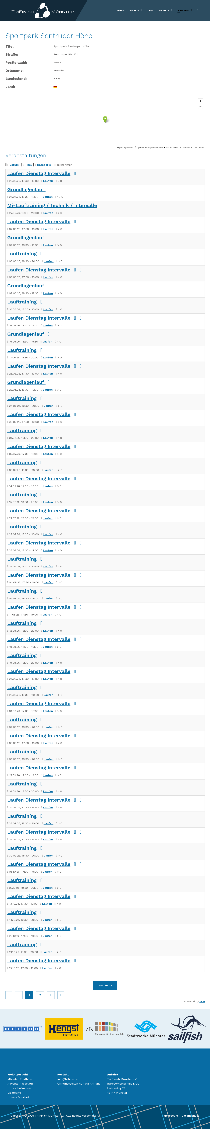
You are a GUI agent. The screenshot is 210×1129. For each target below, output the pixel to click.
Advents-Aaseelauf (20, 1083)
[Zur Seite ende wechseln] (61, 995)
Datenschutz (190, 1115)
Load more (105, 985)
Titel (28, 164)
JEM (202, 1001)
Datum (14, 164)
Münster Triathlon (20, 1079)
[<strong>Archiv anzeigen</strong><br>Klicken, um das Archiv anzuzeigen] (202, 34)
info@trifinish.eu (68, 1079)
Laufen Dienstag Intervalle (38, 173)
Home (120, 10)
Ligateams (15, 1092)
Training (183, 10)
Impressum (170, 1115)
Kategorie (44, 164)
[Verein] (141, 10)
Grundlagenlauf (26, 189)
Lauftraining (22, 254)
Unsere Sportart (18, 1097)
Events (164, 10)
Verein (134, 10)
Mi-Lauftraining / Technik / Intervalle (52, 205)
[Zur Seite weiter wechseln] (51, 995)
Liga (150, 10)
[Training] (192, 10)
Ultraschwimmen (19, 1088)
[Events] (172, 10)
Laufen (48, 181)
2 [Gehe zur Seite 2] (40, 995)
